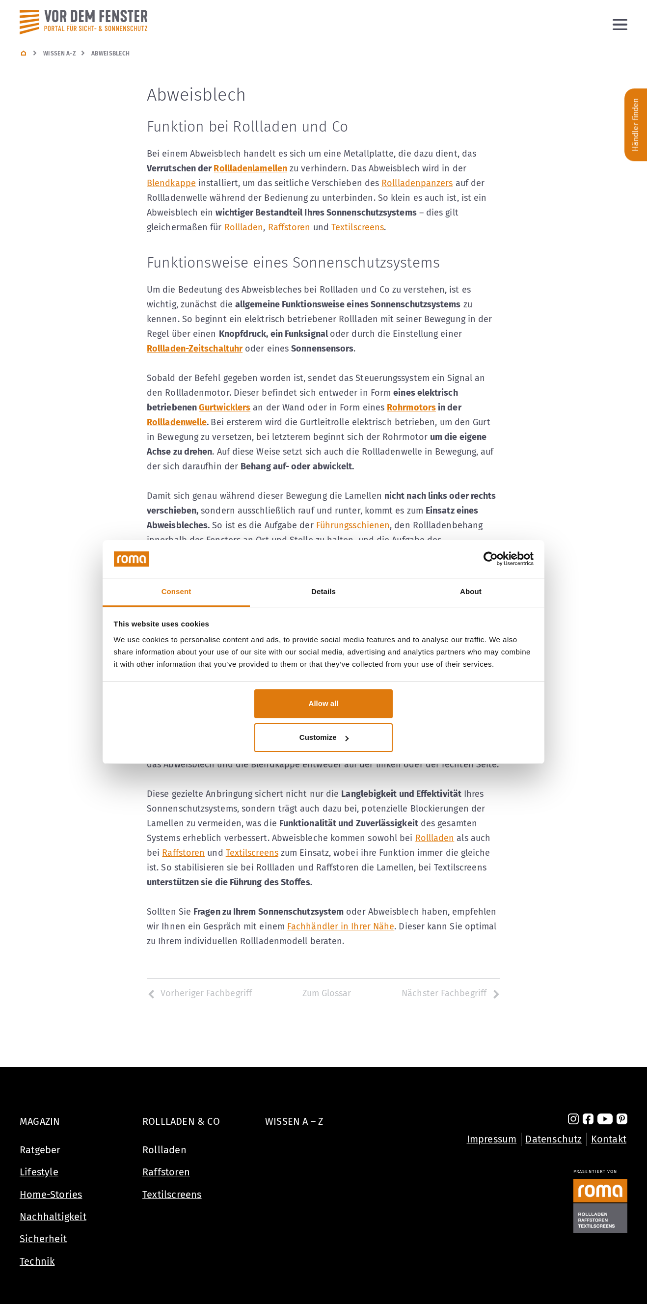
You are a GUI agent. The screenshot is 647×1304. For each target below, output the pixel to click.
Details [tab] (323, 591)
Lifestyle (39, 1172)
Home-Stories (51, 1194)
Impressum (492, 1139)
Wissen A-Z (59, 53)
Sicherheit (43, 1239)
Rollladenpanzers (417, 183)
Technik (37, 1261)
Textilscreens (357, 227)
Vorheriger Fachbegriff (199, 993)
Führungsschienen (353, 525)
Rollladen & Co (181, 1121)
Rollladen (244, 227)
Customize (324, 737)
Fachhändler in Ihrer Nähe (340, 926)
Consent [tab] (176, 591)
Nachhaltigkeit (53, 1216)
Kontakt (608, 1139)
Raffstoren (289, 227)
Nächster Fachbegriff (451, 993)
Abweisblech (110, 53)
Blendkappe (171, 183)
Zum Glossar (326, 993)
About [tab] (471, 591)
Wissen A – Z (294, 1121)
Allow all (324, 703)
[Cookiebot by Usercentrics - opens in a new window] (491, 559)
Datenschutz (553, 1139)
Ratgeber (40, 1150)
